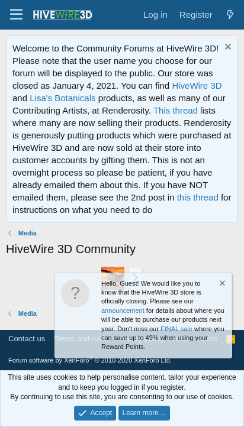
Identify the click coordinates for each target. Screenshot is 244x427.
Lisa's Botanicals (62, 98)
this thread (198, 197)
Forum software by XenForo (90, 360)
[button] (16, 15)
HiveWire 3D (196, 85)
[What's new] (230, 14)
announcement (123, 310)
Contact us (26, 338)
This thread (175, 110)
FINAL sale (176, 328)
